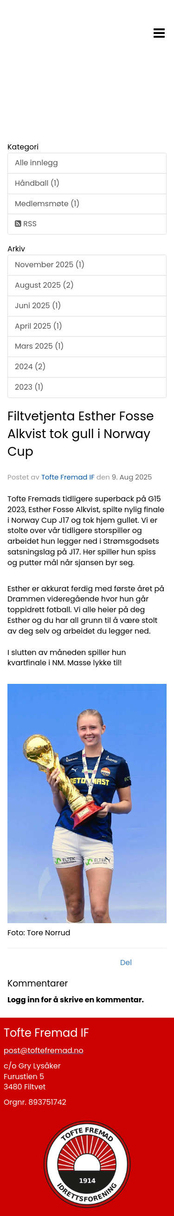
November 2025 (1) (49, 264)
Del (126, 962)
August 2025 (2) (44, 285)
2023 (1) (29, 387)
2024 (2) (30, 366)
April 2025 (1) (38, 326)
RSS (26, 223)
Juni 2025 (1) (38, 305)
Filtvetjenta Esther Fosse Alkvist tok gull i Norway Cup (80, 433)
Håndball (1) (37, 183)
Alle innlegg (36, 162)
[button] (159, 31)
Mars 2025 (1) (39, 346)
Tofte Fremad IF (68, 477)
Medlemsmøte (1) (47, 203)
